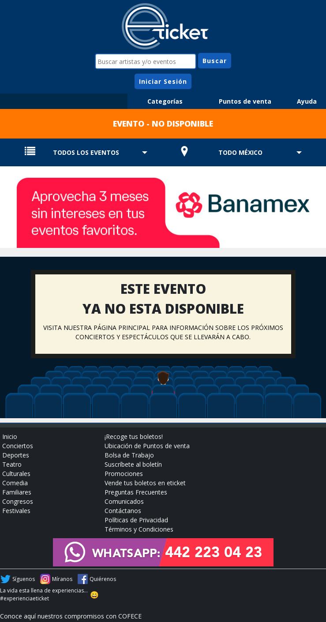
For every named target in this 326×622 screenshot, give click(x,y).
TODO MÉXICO (240, 152)
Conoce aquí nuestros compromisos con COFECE (71, 616)
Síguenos (23, 579)
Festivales (16, 510)
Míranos (62, 579)
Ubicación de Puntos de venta (147, 446)
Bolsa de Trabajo (129, 455)
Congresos (17, 501)
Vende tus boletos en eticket (145, 483)
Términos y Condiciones (139, 529)
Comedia (15, 483)
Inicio (9, 436)
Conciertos (17, 446)
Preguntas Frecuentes (136, 492)
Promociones (124, 473)
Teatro (12, 464)
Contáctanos (123, 510)
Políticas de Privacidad (136, 520)
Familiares (16, 492)
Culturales (16, 473)
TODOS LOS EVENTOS (86, 152)
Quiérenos (103, 579)
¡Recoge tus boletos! (134, 436)
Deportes (15, 455)
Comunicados (124, 501)
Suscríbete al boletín (133, 464)
